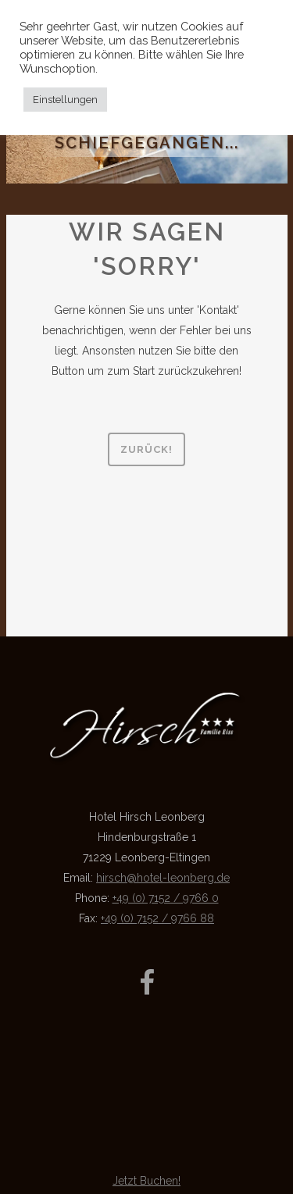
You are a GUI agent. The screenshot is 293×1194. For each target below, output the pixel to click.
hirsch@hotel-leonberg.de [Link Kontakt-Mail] (163, 877)
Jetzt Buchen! (146, 1180)
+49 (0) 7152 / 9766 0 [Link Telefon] (166, 898)
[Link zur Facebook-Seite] (146, 985)
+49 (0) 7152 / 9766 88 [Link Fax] (157, 918)
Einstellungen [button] (65, 99)
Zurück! (146, 449)
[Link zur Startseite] (147, 760)
